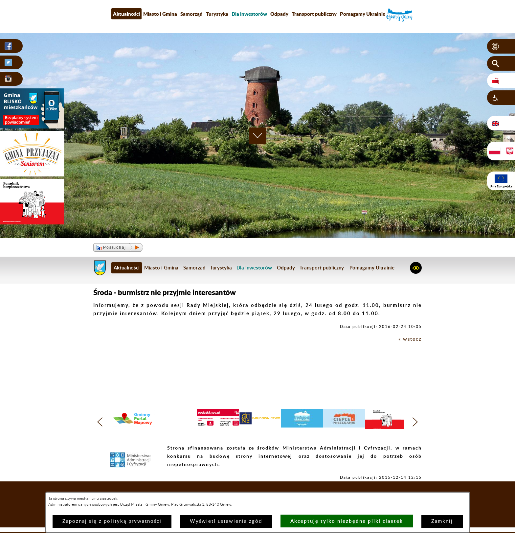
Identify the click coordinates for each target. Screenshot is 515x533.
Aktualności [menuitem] (126, 13)
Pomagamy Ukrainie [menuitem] (362, 13)
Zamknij (442, 521)
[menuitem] (249, 13)
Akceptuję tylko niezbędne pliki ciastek (346, 521)
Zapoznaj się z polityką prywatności (112, 521)
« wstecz (410, 339)
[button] (501, 46)
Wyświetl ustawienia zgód (226, 521)
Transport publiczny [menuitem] (314, 13)
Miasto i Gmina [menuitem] (160, 13)
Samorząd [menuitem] (191, 13)
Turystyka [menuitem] (217, 13)
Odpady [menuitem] (279, 13)
